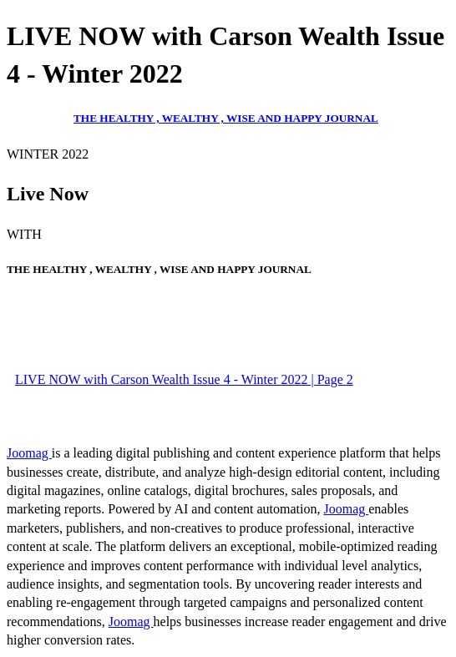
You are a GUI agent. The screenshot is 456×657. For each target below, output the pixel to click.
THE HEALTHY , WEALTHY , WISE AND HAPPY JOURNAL (225, 118)
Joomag (29, 453)
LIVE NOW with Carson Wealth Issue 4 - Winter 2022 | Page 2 (184, 379)
